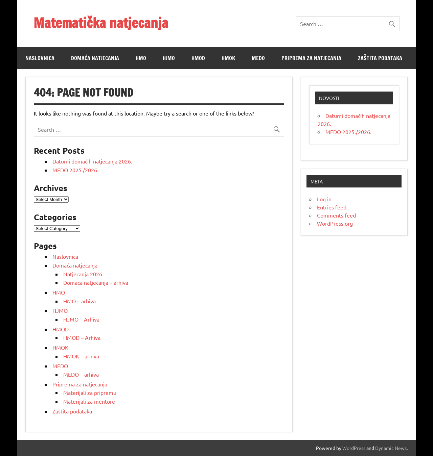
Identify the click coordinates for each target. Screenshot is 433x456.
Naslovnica (39, 58)
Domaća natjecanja (95, 58)
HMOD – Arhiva (81, 337)
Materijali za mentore (89, 401)
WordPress (353, 448)
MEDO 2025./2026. (75, 170)
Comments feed (336, 215)
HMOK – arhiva (81, 356)
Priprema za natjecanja (311, 58)
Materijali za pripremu (89, 392)
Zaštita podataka (380, 58)
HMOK (228, 58)
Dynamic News (391, 448)
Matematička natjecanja (100, 22)
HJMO (169, 58)
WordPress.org (335, 223)
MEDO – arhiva (81, 374)
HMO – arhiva (79, 301)
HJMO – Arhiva (81, 319)
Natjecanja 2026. (83, 274)
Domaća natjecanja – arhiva (95, 282)
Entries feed (331, 207)
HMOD (198, 58)
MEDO (258, 58)
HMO (141, 58)
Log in (324, 199)
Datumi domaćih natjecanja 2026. (92, 161)
